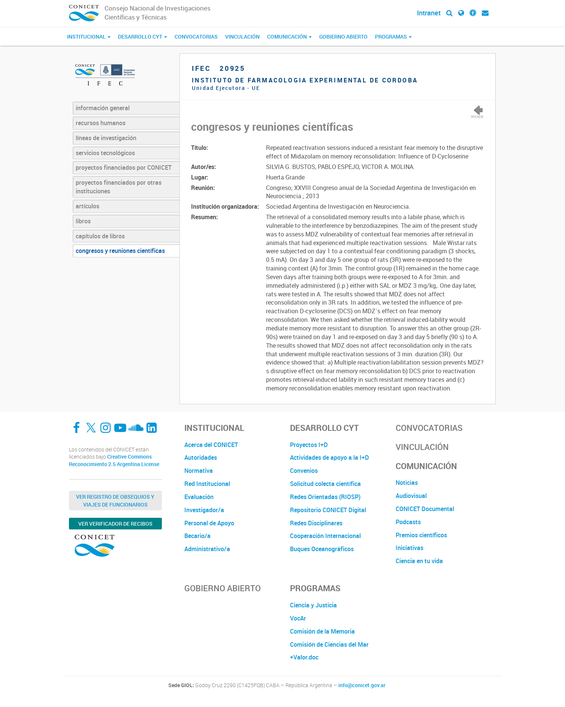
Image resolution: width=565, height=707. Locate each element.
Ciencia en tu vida (419, 561)
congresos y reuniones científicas (120, 251)
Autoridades (200, 457)
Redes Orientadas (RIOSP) (325, 497)
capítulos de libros (100, 236)
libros (83, 221)
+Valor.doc (304, 657)
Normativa (198, 470)
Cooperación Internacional (325, 536)
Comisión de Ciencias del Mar (329, 644)
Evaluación (199, 497)
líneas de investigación (106, 138)
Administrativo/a (207, 549)
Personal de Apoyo (209, 523)
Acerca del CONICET (211, 445)
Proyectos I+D (309, 445)
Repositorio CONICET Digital (328, 510)
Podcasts (408, 522)
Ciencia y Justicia (313, 605)
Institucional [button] (89, 36)
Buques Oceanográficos (322, 549)
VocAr (298, 618)
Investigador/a (204, 510)
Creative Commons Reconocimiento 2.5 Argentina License (114, 460)
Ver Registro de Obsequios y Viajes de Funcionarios (115, 500)
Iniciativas (409, 548)
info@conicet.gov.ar (362, 685)
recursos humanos (101, 123)
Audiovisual (411, 496)
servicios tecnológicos (105, 153)
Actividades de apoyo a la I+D (329, 457)
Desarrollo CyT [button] (142, 36)
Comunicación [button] (289, 36)
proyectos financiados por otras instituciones (118, 186)
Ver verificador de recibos (115, 523)
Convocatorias (196, 36)
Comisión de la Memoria (322, 631)
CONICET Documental (425, 509)
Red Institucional (207, 484)
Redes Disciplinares (316, 523)
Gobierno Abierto (343, 36)
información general (103, 108)
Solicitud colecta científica (325, 484)
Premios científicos (421, 535)
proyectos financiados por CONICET (124, 167)
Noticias (407, 482)
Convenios (304, 470)
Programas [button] (393, 36)
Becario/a (197, 536)
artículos (87, 206)
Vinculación (242, 36)
